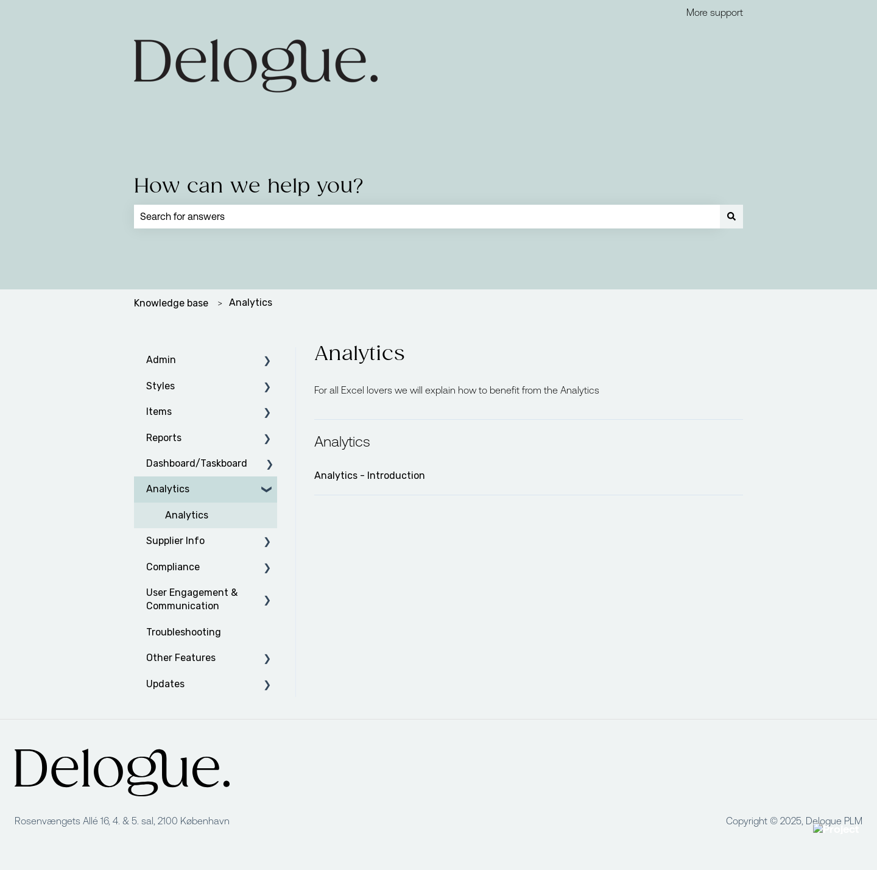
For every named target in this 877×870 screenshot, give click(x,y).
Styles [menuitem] (160, 386)
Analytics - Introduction (369, 475)
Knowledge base (171, 303)
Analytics (250, 302)
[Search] (731, 216)
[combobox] (427, 216)
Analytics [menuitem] (167, 489)
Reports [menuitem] (163, 438)
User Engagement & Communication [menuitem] (192, 599)
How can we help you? (249, 187)
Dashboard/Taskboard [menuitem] (196, 463)
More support (714, 12)
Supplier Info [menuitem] (175, 540)
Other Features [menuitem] (181, 657)
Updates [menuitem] (165, 684)
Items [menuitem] (159, 411)
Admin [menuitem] (161, 360)
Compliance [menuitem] (173, 567)
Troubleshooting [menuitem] (183, 632)
